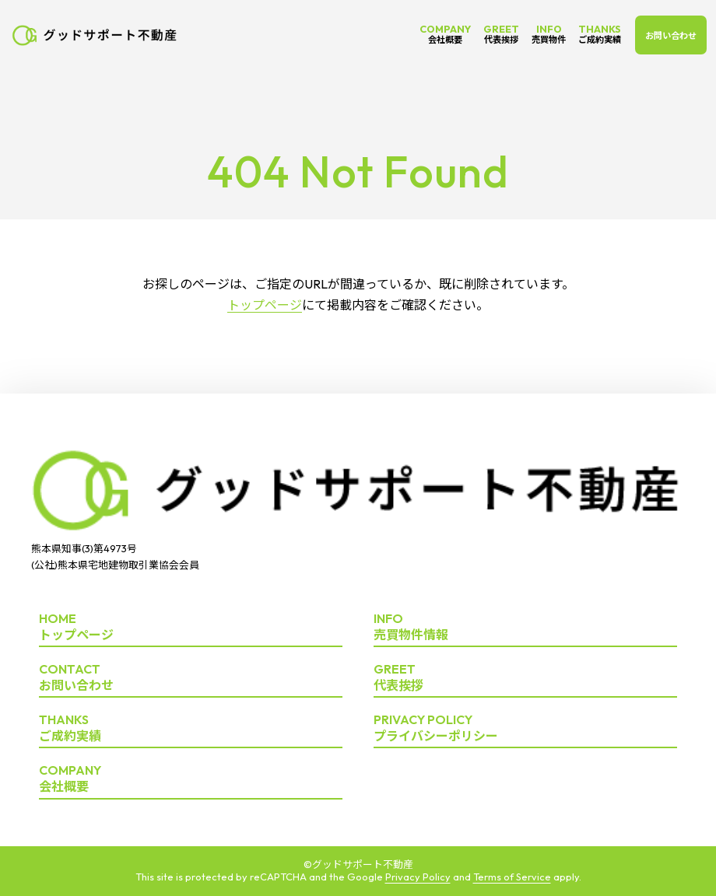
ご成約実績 (190, 728)
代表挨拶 (525, 678)
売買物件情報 (525, 627)
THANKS (599, 34)
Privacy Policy (418, 876)
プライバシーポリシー (525, 728)
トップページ (264, 305)
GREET (501, 34)
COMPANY (445, 34)
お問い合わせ (671, 35)
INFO (549, 34)
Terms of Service (512, 876)
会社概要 (190, 779)
